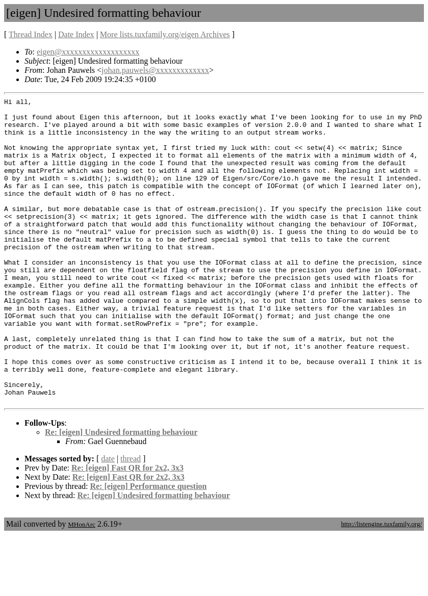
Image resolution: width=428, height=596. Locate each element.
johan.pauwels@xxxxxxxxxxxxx (155, 70)
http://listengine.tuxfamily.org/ (381, 585)
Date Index (76, 34)
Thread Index (31, 34)
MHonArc (81, 585)
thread (130, 519)
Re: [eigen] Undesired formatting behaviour (121, 493)
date (108, 519)
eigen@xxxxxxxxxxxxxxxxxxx (88, 51)
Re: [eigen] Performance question (148, 547)
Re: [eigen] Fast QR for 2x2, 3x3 (127, 529)
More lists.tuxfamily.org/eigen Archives (165, 34)
